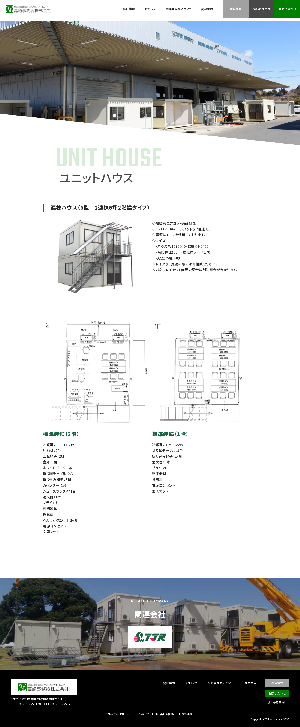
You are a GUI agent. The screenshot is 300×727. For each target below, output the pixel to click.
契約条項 (187, 714)
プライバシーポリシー (117, 714)
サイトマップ (142, 714)
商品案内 (207, 9)
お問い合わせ (287, 9)
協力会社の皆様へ (165, 714)
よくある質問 (276, 702)
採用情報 (236, 9)
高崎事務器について (178, 9)
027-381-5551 (27, 704)
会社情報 (129, 9)
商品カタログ (261, 9)
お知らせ (150, 9)
